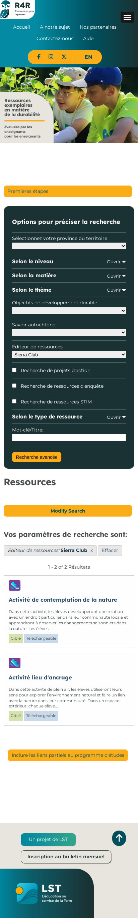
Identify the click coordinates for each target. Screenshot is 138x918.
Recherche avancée (37, 457)
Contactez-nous (55, 38)
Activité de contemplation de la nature (63, 599)
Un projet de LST (48, 839)
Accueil (21, 27)
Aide (88, 38)
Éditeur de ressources (69, 351)
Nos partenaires (98, 27)
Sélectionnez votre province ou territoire (69, 242)
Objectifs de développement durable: (69, 307)
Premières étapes (27, 191)
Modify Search (68, 511)
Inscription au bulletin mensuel (66, 857)
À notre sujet (55, 27)
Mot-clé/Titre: (69, 434)
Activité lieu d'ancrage (40, 677)
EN (88, 57)
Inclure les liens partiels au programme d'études (68, 755)
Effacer (110, 550)
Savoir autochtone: (69, 329)
